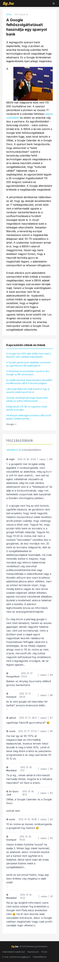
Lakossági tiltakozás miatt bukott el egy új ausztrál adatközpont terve (27, 390)
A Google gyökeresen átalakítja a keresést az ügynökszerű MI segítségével (28, 364)
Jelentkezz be (13, 449)
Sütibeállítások (40, 957)
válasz (42, 459)
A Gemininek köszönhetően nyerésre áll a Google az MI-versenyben (28, 373)
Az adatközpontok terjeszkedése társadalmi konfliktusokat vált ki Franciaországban (29, 382)
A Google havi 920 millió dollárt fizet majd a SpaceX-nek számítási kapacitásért (28, 355)
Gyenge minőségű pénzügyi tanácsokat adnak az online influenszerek (27, 399)
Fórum (44, 952)
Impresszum (33, 952)
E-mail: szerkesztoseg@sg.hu (16, 957)
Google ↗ (11, 424)
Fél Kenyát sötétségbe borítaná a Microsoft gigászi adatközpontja (28, 417)
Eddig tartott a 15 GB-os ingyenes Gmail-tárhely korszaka (27, 408)
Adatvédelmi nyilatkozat (14, 952)
